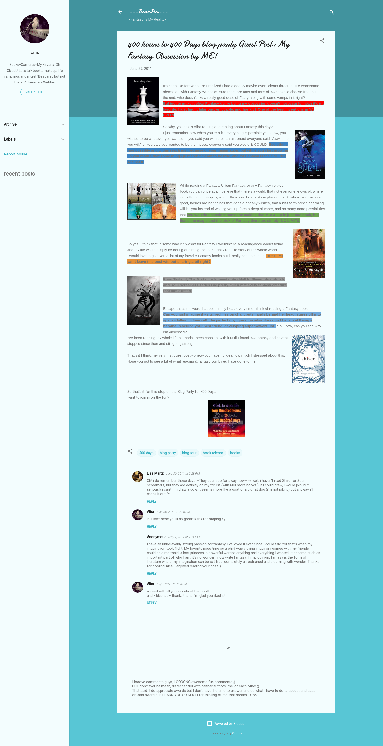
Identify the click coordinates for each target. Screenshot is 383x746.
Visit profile (34, 92)
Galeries (237, 733)
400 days (146, 453)
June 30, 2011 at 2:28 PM (183, 473)
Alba (150, 511)
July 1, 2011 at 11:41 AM (184, 537)
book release (213, 453)
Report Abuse (15, 154)
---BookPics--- (148, 12)
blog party (168, 453)
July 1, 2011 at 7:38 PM (171, 584)
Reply (152, 501)
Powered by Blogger (226, 723)
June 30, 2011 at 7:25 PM (173, 512)
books (235, 453)
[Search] (332, 13)
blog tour (189, 453)
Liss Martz (155, 473)
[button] (322, 41)
